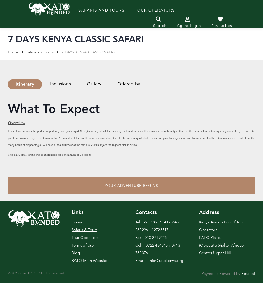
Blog (76, 253)
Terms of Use (83, 246)
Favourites (221, 22)
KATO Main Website (89, 261)
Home (13, 52)
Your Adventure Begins (131, 186)
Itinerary (25, 84)
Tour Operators (85, 238)
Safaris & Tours (84, 230)
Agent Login (189, 22)
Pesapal (248, 274)
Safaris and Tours (101, 10)
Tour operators (155, 10)
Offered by (128, 84)
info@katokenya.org (166, 261)
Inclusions (60, 84)
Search (160, 22)
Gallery (94, 84)
